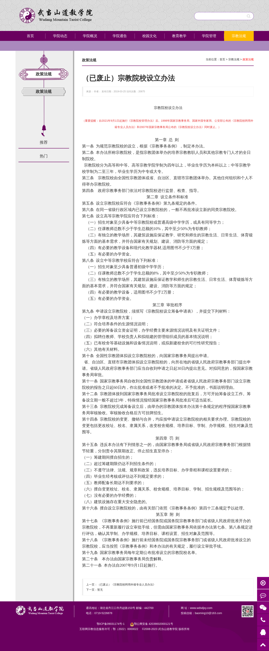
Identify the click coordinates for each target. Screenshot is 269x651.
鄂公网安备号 (153, 623)
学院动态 (60, 36)
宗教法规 (239, 36)
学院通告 (120, 36)
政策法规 (44, 91)
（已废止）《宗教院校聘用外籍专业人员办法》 (126, 584)
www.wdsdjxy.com (201, 608)
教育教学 (179, 36)
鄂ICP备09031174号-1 (111, 623)
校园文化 (149, 36)
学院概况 (90, 36)
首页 (30, 36)
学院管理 (209, 36)
